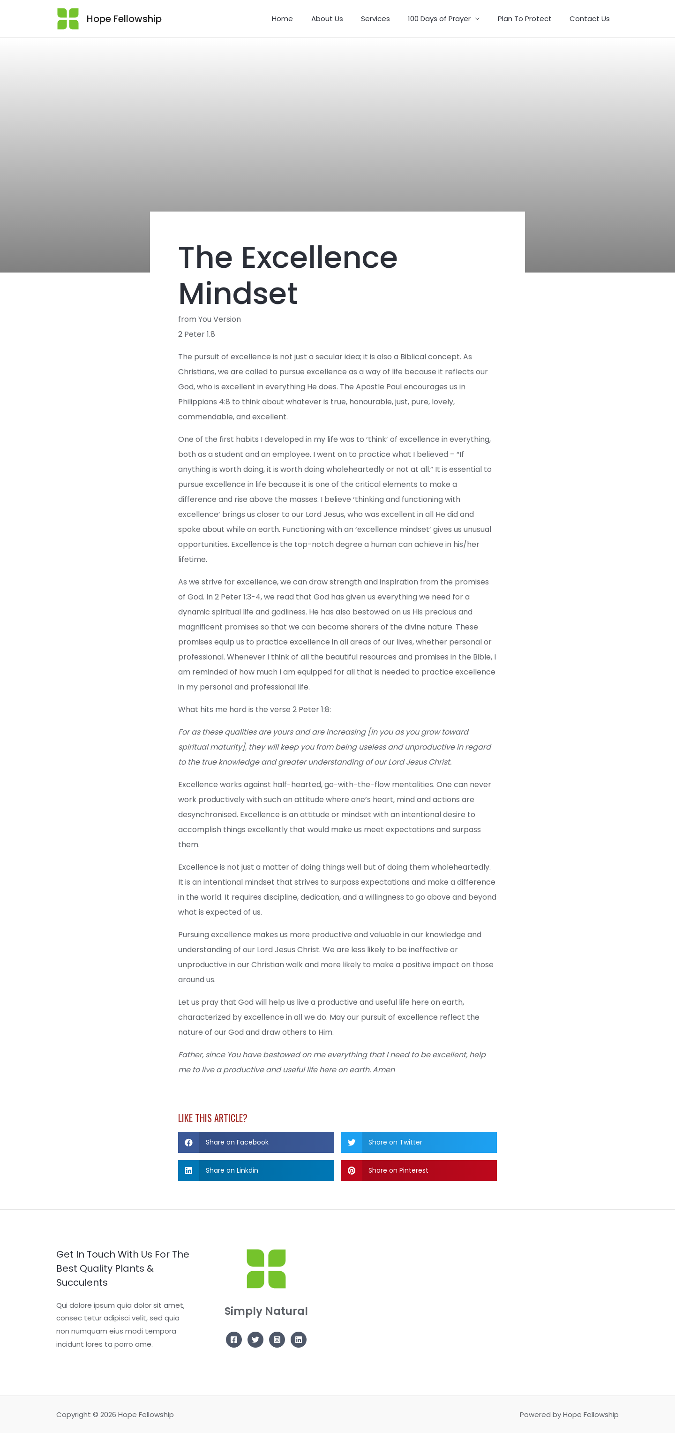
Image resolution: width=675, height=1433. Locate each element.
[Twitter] (255, 1340)
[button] (256, 1142)
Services (389, 18)
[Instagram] (277, 1340)
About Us (344, 18)
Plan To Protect (530, 18)
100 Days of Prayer (449, 18)
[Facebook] (234, 1340)
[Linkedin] (299, 1340)
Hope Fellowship (124, 18)
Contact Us (591, 18)
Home (304, 18)
